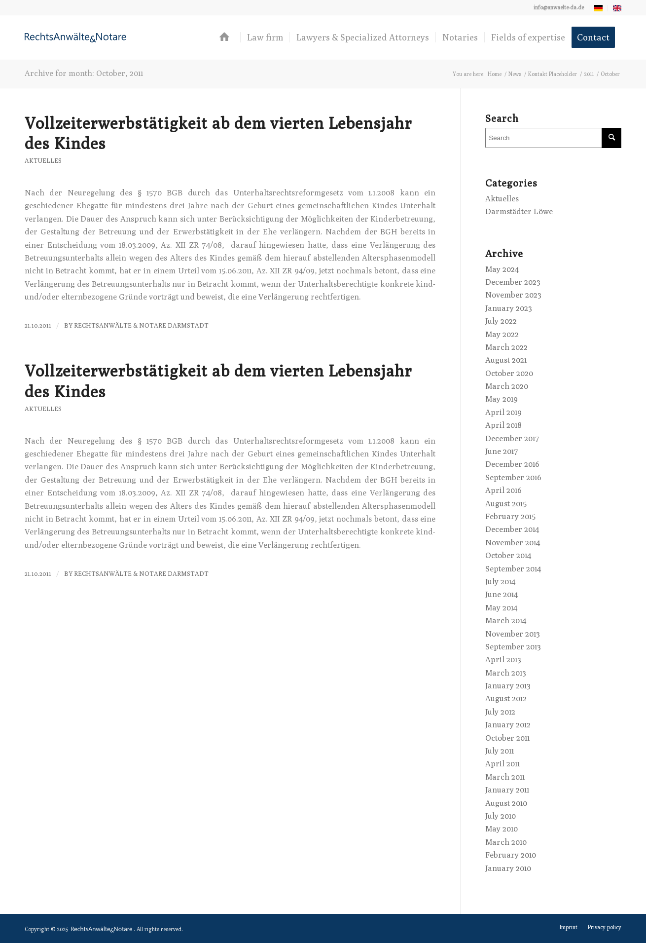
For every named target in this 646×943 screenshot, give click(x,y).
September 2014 (513, 568)
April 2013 (503, 659)
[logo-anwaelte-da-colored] (75, 37)
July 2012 (500, 712)
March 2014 (505, 620)
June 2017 (501, 451)
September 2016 (513, 477)
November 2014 (512, 542)
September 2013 (513, 646)
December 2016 (512, 464)
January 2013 (508, 685)
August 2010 (506, 803)
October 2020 (509, 373)
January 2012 (508, 724)
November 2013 (512, 634)
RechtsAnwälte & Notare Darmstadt (141, 325)
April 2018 (503, 425)
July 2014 (500, 581)
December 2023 (512, 282)
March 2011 (505, 777)
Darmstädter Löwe (519, 211)
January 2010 (508, 868)
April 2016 (503, 490)
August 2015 (506, 503)
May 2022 (502, 334)
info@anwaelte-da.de (559, 7)
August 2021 (506, 360)
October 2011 (507, 738)
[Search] (553, 138)
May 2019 (501, 399)
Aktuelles (43, 160)
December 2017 (512, 438)
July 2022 (501, 321)
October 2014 (508, 555)
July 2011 (499, 750)
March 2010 (506, 842)
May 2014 (501, 607)
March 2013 (505, 673)
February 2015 (510, 516)
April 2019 (503, 412)
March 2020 (506, 386)
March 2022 (506, 347)
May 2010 (501, 828)
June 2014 (501, 594)
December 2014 (512, 529)
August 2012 (506, 698)
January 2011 (507, 789)
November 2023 (513, 295)
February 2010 (510, 855)
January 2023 (508, 308)
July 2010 (500, 816)
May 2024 (502, 269)
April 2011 (502, 763)
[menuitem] (559, 7)
